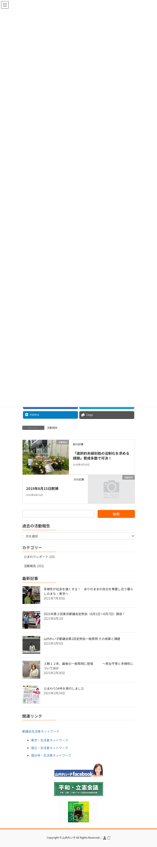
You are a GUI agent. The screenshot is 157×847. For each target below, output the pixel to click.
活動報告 (52, 427)
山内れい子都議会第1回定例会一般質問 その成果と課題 (82, 638)
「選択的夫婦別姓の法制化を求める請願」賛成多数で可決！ (101, 456)
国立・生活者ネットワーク (49, 748)
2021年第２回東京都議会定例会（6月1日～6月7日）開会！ (84, 614)
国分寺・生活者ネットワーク (51, 755)
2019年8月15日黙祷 (42, 488)
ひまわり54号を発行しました (64, 688)
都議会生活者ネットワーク (40, 731)
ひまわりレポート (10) (39, 556)
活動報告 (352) (34, 566)
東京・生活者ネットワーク (49, 740)
